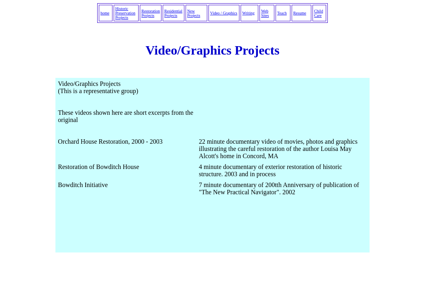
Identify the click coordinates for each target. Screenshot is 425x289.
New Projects (193, 13)
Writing (248, 13)
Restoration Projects (150, 13)
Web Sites (265, 13)
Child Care (318, 13)
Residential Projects (173, 13)
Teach (282, 13)
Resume (299, 13)
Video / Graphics (223, 13)
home (104, 13)
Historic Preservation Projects (125, 13)
